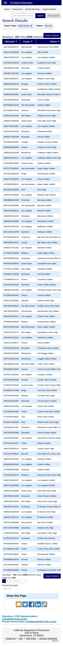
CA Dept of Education (21, 2)
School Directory (32, 9)
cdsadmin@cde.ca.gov (14, 619)
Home (7, 9)
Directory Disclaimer (48, 638)
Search (40, 16)
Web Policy (31, 638)
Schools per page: (10, 585)
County (26, 41)
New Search (53, 16)
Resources (17, 9)
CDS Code (9, 41)
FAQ (21, 638)
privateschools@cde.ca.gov (41, 621)
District (53, 41)
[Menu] (5, 2)
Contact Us (10, 638)
